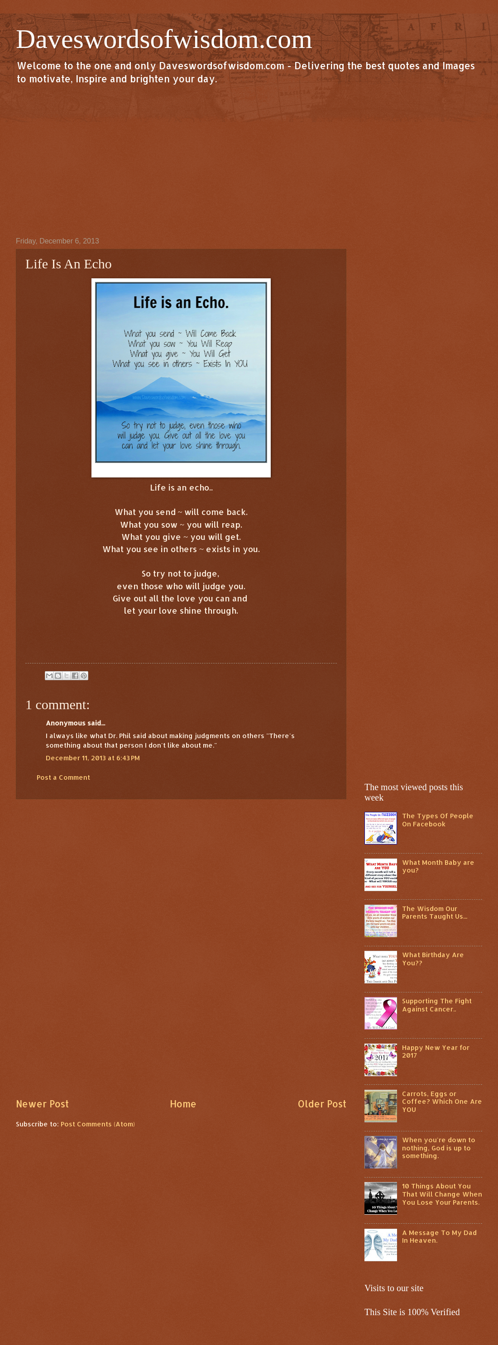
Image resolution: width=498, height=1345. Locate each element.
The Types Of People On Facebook (438, 819)
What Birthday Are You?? (433, 958)
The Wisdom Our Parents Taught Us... (434, 912)
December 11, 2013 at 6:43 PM (93, 758)
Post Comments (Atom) (98, 1124)
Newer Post (42, 1104)
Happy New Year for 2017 (435, 1051)
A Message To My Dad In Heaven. (439, 1236)
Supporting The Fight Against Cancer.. (437, 1005)
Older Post (321, 1104)
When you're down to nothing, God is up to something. (438, 1147)
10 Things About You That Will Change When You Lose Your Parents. (442, 1194)
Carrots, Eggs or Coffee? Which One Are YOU (442, 1101)
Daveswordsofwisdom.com (164, 39)
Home (183, 1104)
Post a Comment (63, 777)
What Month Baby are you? (438, 866)
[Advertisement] (249, 160)
